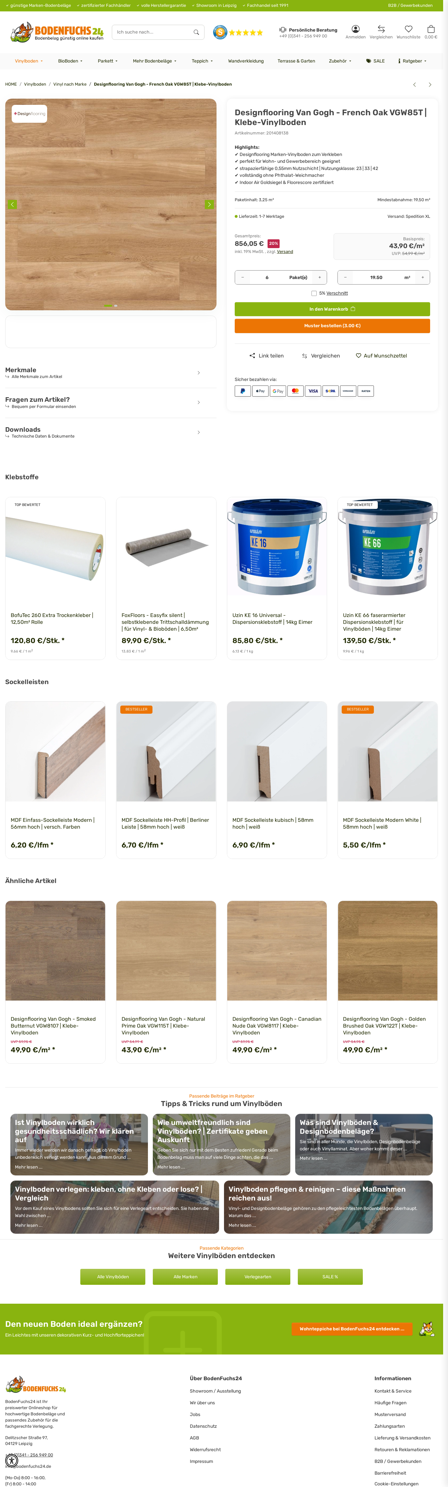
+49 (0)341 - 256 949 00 (29, 1454)
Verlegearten (257, 1277)
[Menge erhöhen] (319, 277)
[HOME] (57, 32)
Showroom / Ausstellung (215, 1391)
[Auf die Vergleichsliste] (321, 356)
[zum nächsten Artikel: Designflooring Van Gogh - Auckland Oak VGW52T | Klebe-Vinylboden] (430, 84)
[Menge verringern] (242, 277)
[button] (356, 32)
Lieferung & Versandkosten (402, 1438)
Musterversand (390, 1414)
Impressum (201, 1461)
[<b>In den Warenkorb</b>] (10, 95)
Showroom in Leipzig (216, 5)
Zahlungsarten (390, 1426)
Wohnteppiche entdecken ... (352, 1329)
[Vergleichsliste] (381, 32)
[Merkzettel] (408, 32)
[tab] (108, 306)
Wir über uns (202, 1403)
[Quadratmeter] (376, 277)
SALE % (330, 1277)
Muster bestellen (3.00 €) (332, 326)
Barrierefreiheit (390, 1473)
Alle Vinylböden (113, 1277)
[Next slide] (209, 204)
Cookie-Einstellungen (396, 1484)
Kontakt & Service (393, 1391)
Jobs (195, 1414)
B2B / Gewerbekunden (410, 5)
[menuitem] (29, 61)
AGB (194, 1438)
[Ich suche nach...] (150, 32)
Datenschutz (203, 1426)
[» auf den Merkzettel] (384, 356)
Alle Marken (185, 1277)
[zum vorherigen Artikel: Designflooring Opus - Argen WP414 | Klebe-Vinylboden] (414, 84)
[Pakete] (267, 277)
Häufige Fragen (390, 1403)
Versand (285, 251)
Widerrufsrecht (205, 1449)
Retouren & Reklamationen (402, 1449)
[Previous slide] (12, 204)
